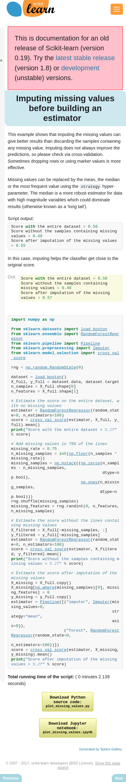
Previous (11, 778)
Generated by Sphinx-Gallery (100, 754)
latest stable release (85, 58)
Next (119, 778)
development (80, 68)
